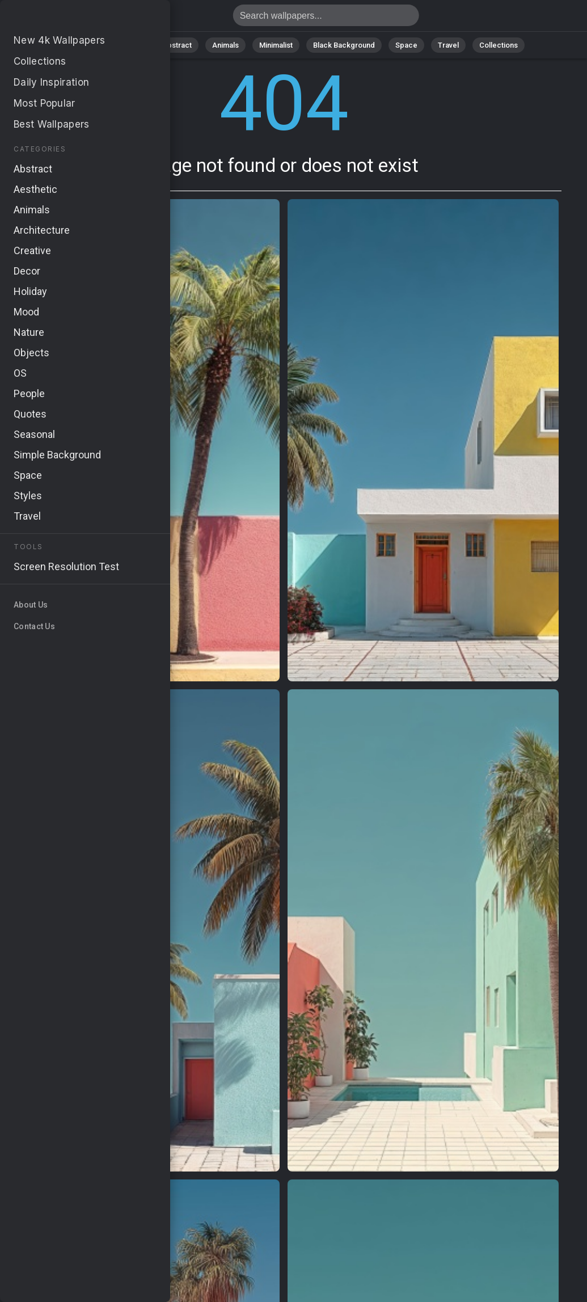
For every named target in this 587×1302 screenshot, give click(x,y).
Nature (130, 45)
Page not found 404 (68, 18)
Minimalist (276, 45)
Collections (498, 45)
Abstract (177, 45)
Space (406, 45)
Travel (448, 45)
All (94, 45)
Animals (225, 45)
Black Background (344, 45)
